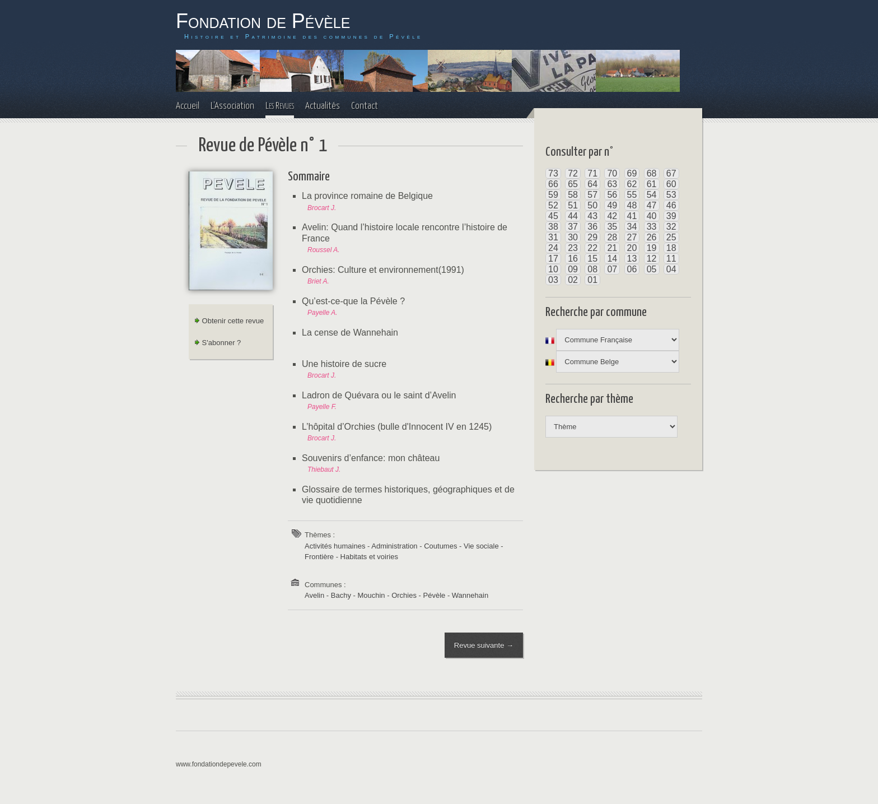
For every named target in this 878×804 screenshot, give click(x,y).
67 (671, 173)
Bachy (341, 595)
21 (612, 248)
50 (592, 205)
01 (592, 280)
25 (671, 237)
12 (652, 258)
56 (612, 194)
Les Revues (279, 106)
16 (573, 258)
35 (612, 226)
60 (671, 184)
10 (553, 269)
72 (573, 173)
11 (671, 258)
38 (553, 226)
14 (612, 258)
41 (632, 216)
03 (553, 280)
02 (573, 280)
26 (652, 237)
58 (573, 194)
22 (592, 248)
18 (671, 248)
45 (553, 216)
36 (592, 226)
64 (592, 184)
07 (612, 269)
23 (573, 248)
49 (612, 205)
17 (553, 258)
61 (652, 184)
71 (592, 173)
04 (671, 269)
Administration (394, 546)
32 (671, 226)
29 (592, 237)
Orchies (404, 595)
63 (612, 184)
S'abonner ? (217, 342)
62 (632, 184)
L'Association (232, 106)
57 (592, 194)
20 (632, 248)
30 (573, 237)
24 (553, 248)
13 (632, 258)
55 (632, 194)
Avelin (314, 595)
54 (652, 194)
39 (671, 216)
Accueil (187, 106)
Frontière (319, 556)
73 (553, 173)
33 (652, 226)
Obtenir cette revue (229, 321)
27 (632, 237)
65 (573, 184)
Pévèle (434, 595)
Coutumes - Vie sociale (461, 546)
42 (612, 216)
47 (652, 205)
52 (553, 205)
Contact (364, 106)
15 (592, 258)
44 (573, 216)
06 (632, 269)
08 (592, 269)
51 (573, 205)
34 (632, 226)
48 (632, 205)
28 (612, 237)
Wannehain (470, 595)
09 (573, 269)
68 (652, 173)
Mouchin (371, 595)
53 (671, 194)
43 (592, 216)
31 (553, 237)
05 (652, 269)
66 (553, 184)
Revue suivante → (483, 646)
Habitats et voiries (369, 556)
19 (652, 248)
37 (573, 226)
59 (553, 194)
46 (671, 205)
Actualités (322, 106)
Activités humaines (335, 546)
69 (632, 173)
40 (652, 216)
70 (612, 173)
